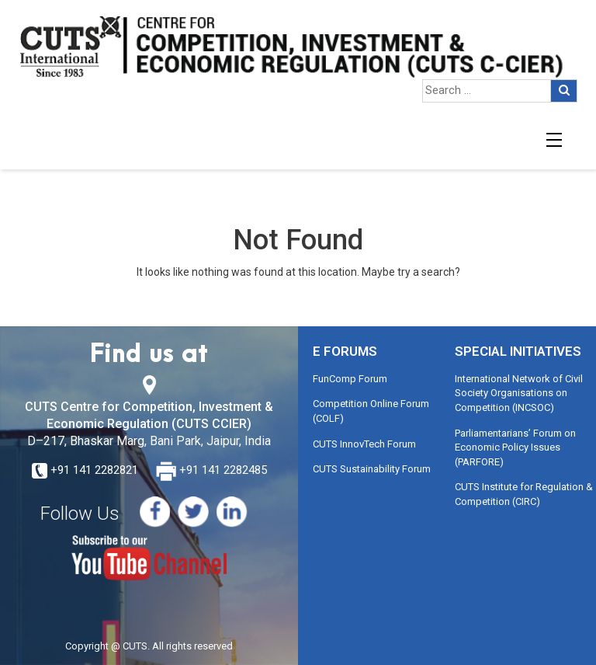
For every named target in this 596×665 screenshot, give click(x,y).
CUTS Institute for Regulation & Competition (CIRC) (524, 494)
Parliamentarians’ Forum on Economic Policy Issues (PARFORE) (515, 447)
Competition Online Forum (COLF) (371, 411)
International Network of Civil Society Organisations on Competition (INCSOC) (519, 393)
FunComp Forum (350, 379)
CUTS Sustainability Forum (372, 469)
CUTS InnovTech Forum (364, 444)
